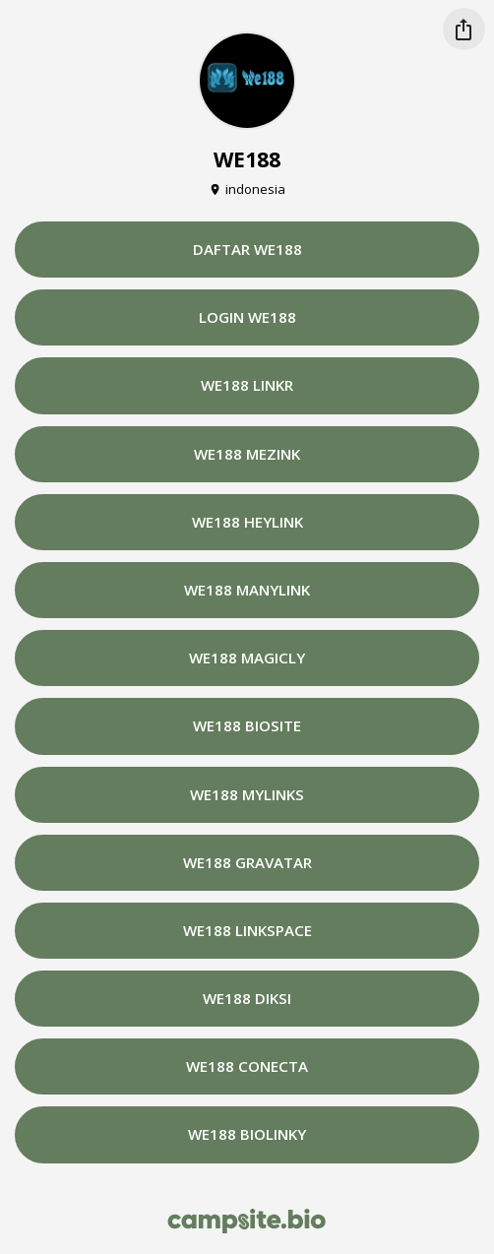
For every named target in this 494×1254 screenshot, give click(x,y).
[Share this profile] (464, 29)
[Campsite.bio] (246, 1221)
